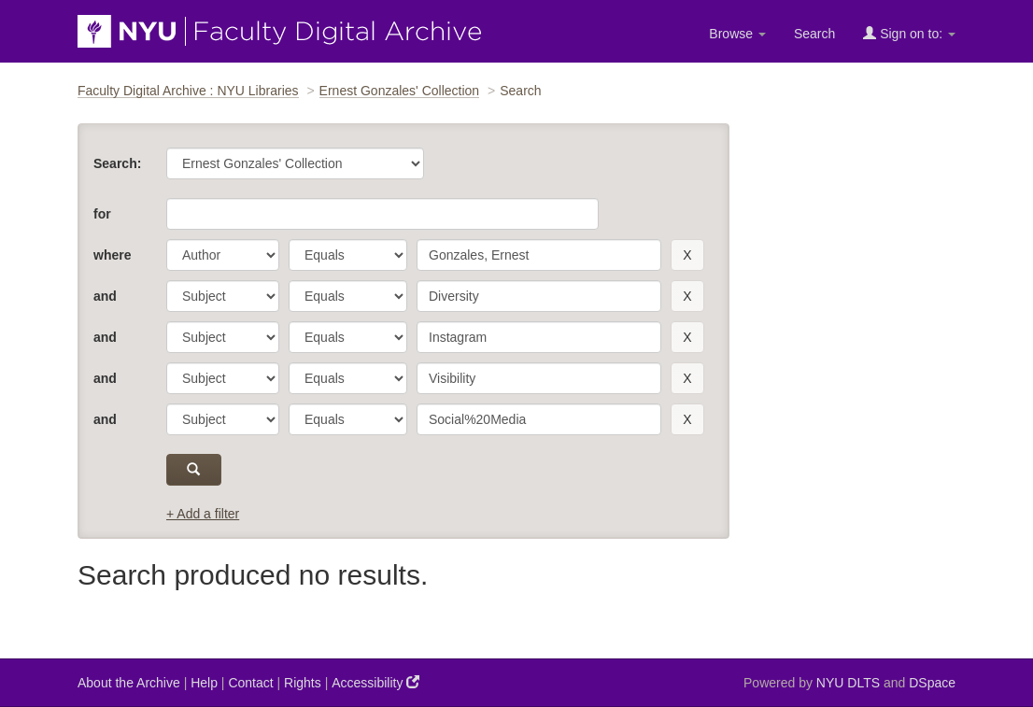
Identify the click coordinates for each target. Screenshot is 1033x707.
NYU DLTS (848, 682)
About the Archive (129, 682)
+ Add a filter (202, 513)
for (102, 213)
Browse (737, 33)
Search (814, 33)
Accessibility (375, 682)
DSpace (932, 682)
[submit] (193, 470)
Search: (117, 163)
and (105, 296)
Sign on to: (909, 33)
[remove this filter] (687, 255)
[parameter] (222, 255)
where (112, 254)
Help (204, 682)
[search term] (539, 255)
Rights (302, 682)
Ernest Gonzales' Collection (399, 90)
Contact (250, 682)
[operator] (348, 255)
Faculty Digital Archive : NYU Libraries (188, 90)
